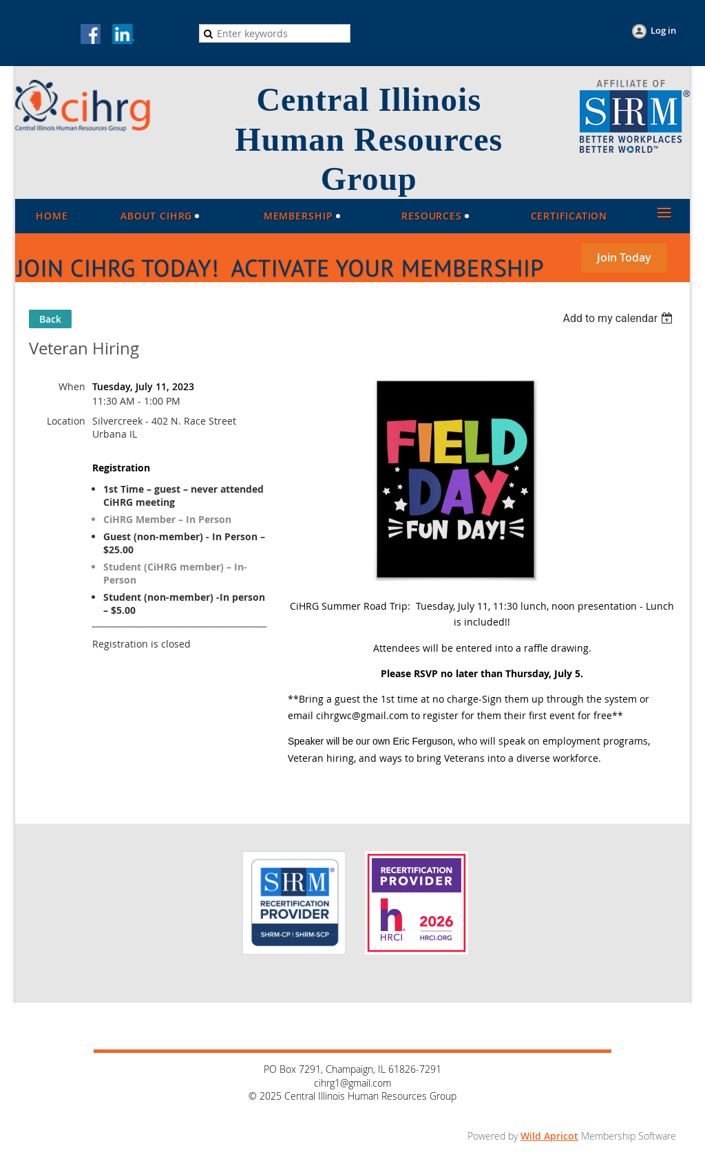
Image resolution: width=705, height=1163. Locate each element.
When (72, 386)
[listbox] (619, 318)
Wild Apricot (549, 1135)
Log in (663, 30)
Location (66, 420)
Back (50, 319)
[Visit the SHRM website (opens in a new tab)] (635, 149)
